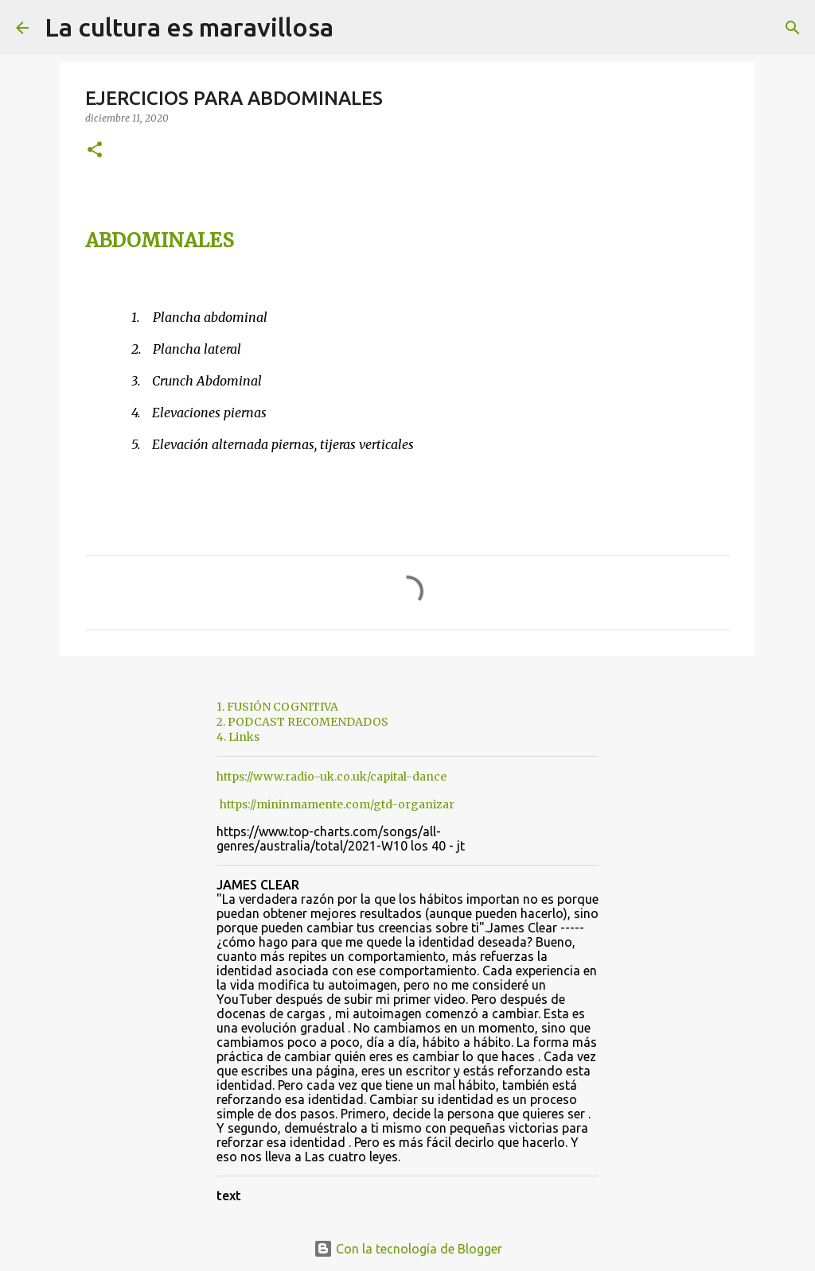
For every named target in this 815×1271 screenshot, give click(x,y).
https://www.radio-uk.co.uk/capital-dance (331, 776)
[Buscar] (355, 28)
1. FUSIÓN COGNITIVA (277, 706)
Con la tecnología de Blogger (408, 1249)
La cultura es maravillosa (189, 27)
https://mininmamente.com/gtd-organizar (337, 804)
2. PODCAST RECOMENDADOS (302, 722)
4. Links (237, 737)
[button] (94, 150)
